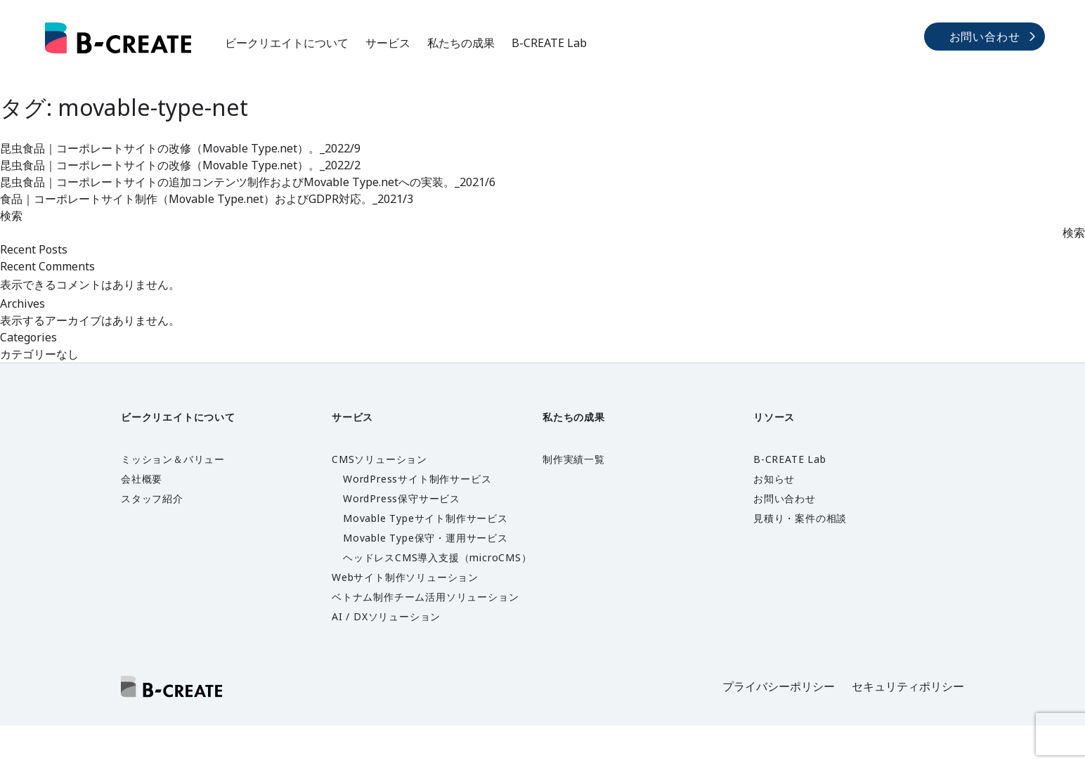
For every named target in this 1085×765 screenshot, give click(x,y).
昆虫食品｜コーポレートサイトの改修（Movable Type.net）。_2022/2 (180, 165)
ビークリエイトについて (287, 43)
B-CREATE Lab (549, 43)
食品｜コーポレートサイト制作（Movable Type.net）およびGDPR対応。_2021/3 (206, 199)
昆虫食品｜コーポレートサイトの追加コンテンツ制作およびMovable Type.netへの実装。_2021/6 (247, 182)
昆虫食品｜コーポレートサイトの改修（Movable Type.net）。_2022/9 (180, 148)
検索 (11, 215)
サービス (387, 43)
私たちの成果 (461, 43)
